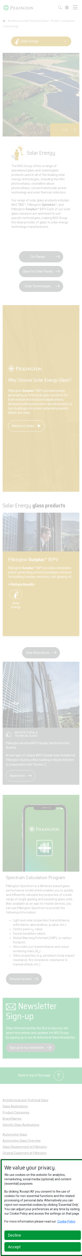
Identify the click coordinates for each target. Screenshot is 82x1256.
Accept (14, 1247)
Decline (14, 1235)
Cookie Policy (66, 1221)
